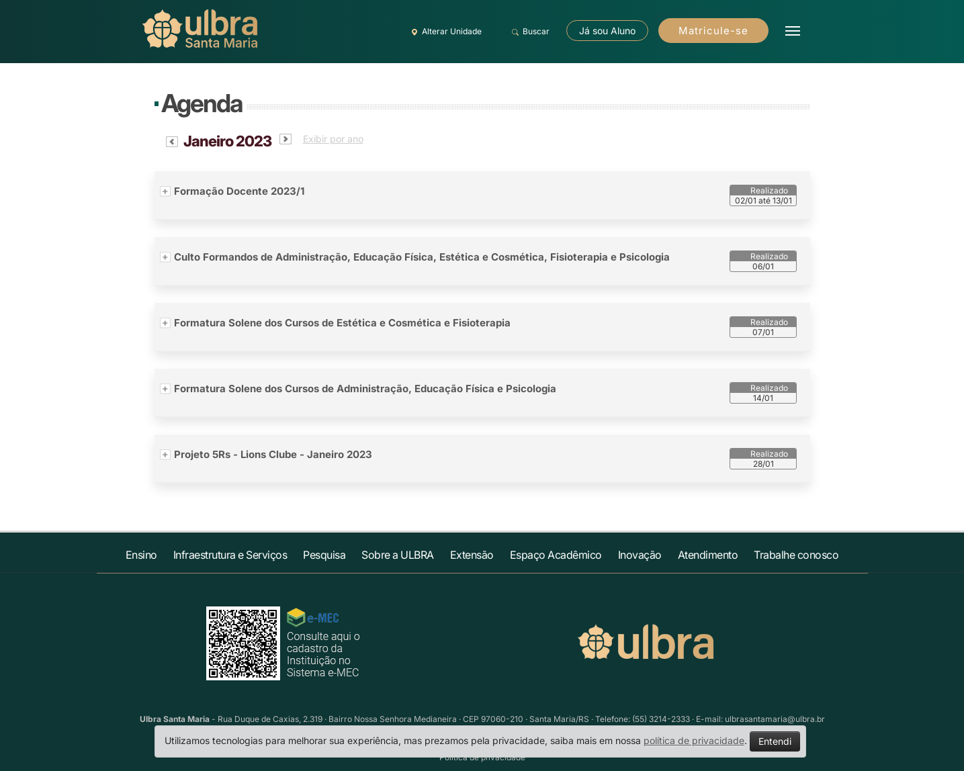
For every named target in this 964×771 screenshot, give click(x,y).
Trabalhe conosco (796, 554)
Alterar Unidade (445, 31)
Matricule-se (713, 30)
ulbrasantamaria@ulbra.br (775, 719)
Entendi (774, 741)
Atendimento (708, 554)
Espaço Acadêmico (556, 554)
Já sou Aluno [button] (607, 30)
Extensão (472, 554)
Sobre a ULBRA (397, 554)
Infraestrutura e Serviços (230, 554)
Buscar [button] (529, 31)
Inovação (640, 554)
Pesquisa (324, 554)
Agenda (201, 103)
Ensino (141, 554)
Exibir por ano (333, 138)
